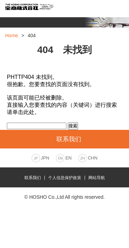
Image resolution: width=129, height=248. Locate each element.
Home (11, 35)
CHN (92, 158)
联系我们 (32, 177)
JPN (45, 158)
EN (68, 158)
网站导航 (96, 177)
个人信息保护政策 (64, 177)
